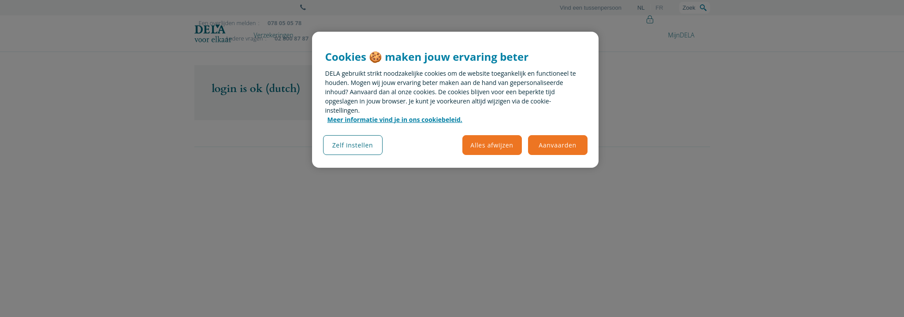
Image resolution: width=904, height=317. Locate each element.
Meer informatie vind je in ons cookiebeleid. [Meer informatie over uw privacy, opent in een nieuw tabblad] (394, 119)
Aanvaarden (558, 145)
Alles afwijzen (491, 145)
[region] (455, 100)
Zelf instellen (352, 145)
